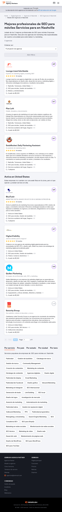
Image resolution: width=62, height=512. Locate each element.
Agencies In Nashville (30, 16)
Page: (21, 339)
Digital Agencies (16, 16)
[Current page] (26, 340)
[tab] (9, 348)
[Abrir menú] (58, 3)
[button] (31, 49)
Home (6, 16)
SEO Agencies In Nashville (48, 16)
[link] (54, 3)
